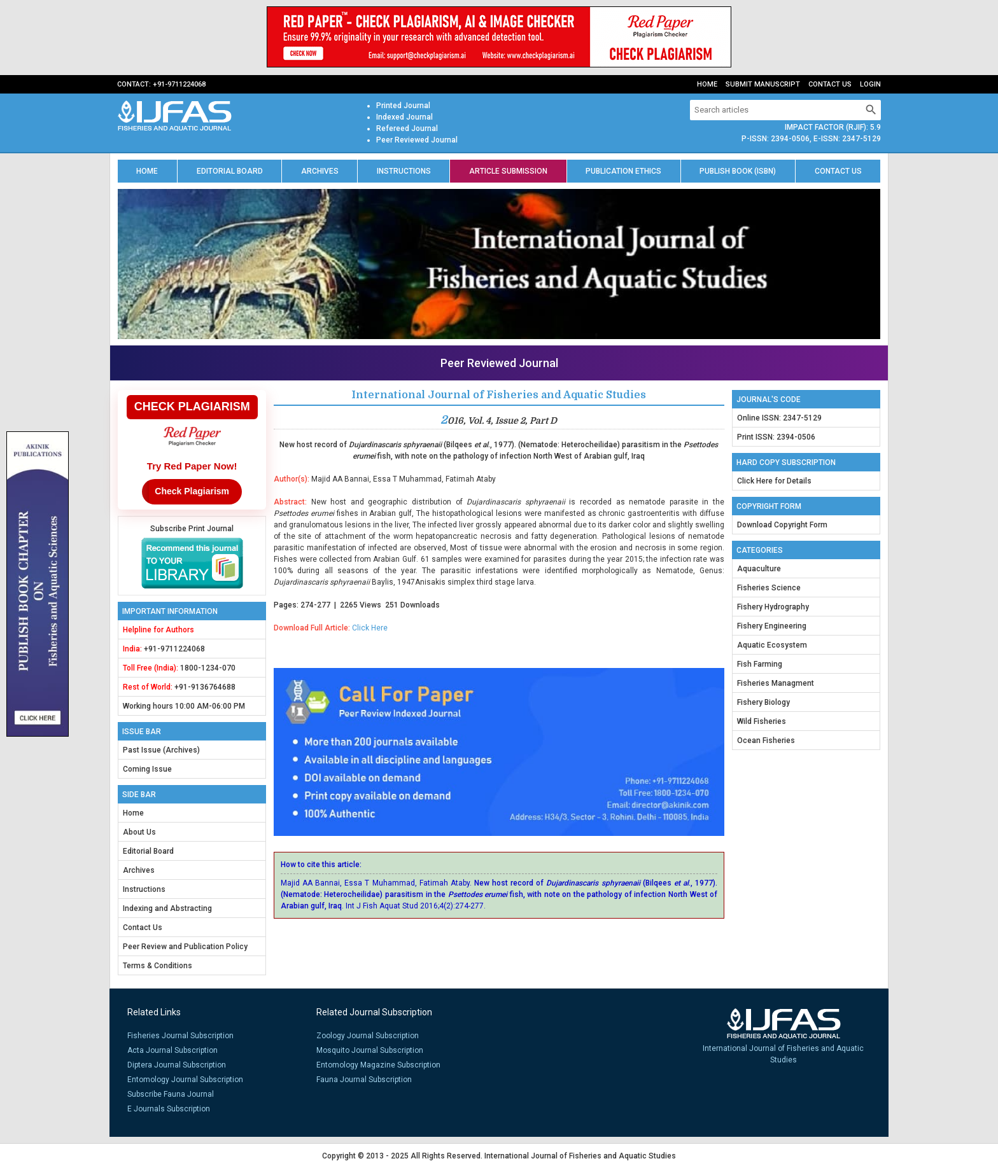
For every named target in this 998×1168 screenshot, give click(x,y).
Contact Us (830, 84)
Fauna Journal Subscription (364, 1079)
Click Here (370, 627)
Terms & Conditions (157, 965)
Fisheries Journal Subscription (180, 1035)
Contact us (838, 171)
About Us (139, 832)
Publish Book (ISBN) (737, 171)
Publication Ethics (623, 171)
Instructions (404, 171)
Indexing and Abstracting (167, 908)
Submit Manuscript (763, 84)
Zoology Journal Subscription (367, 1035)
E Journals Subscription (168, 1108)
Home (707, 84)
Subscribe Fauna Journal (170, 1094)
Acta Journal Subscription (172, 1050)
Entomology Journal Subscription (185, 1079)
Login (870, 84)
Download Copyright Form (782, 524)
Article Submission (508, 171)
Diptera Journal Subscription (176, 1064)
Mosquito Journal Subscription (369, 1050)
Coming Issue (147, 769)
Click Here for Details (774, 480)
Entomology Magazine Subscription (378, 1064)
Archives (320, 171)
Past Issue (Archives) (161, 750)
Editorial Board (230, 171)
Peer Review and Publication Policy (185, 946)
